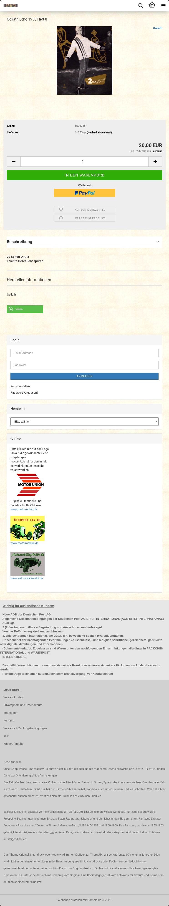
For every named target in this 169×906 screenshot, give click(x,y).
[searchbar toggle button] (140, 5)
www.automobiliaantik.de (26, 578)
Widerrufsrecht (13, 743)
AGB (6, 736)
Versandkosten (13, 697)
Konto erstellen (20, 386)
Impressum (10, 712)
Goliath (157, 28)
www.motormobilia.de (24, 543)
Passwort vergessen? (24, 392)
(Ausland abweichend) (99, 132)
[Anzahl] (84, 161)
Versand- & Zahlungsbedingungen (25, 728)
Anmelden (84, 376)
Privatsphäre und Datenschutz (22, 705)
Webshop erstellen (70, 900)
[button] (13, 161)
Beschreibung (19, 241)
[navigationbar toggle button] (163, 5)
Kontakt (8, 720)
